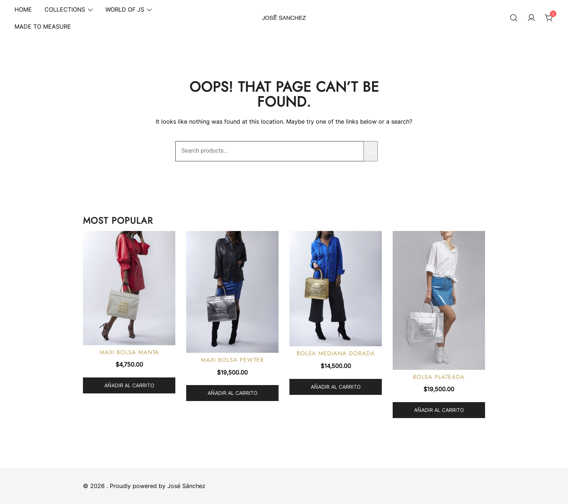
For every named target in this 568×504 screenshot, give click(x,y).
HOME (23, 9)
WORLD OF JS (124, 9)
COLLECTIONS (65, 9)
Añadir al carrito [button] (129, 385)
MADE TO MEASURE (42, 26)
